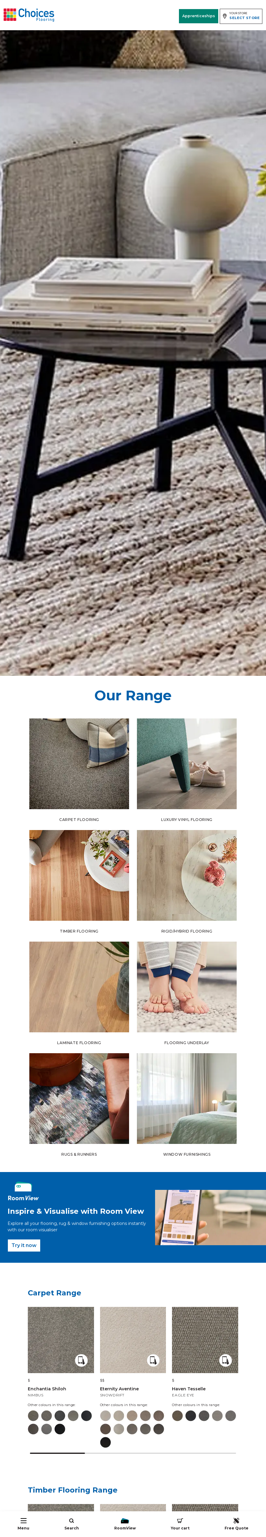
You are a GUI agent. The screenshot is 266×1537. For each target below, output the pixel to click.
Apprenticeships (198, 16)
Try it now (24, 1245)
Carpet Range (54, 1292)
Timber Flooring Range (73, 1490)
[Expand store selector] (241, 16)
